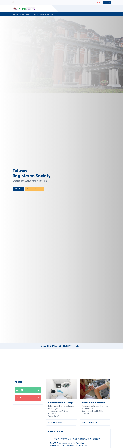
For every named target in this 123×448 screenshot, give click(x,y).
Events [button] (15, 14)
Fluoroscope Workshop (60, 402)
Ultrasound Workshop (93, 402)
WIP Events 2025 (34, 189)
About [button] (22, 14)
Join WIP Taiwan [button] (38, 14)
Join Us (107, 2)
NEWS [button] (28, 14)
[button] (14, 2)
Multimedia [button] (49, 14)
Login (97, 2)
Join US (18, 189)
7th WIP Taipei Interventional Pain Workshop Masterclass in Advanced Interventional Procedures (69, 444)
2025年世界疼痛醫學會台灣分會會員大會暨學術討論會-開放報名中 (75, 439)
